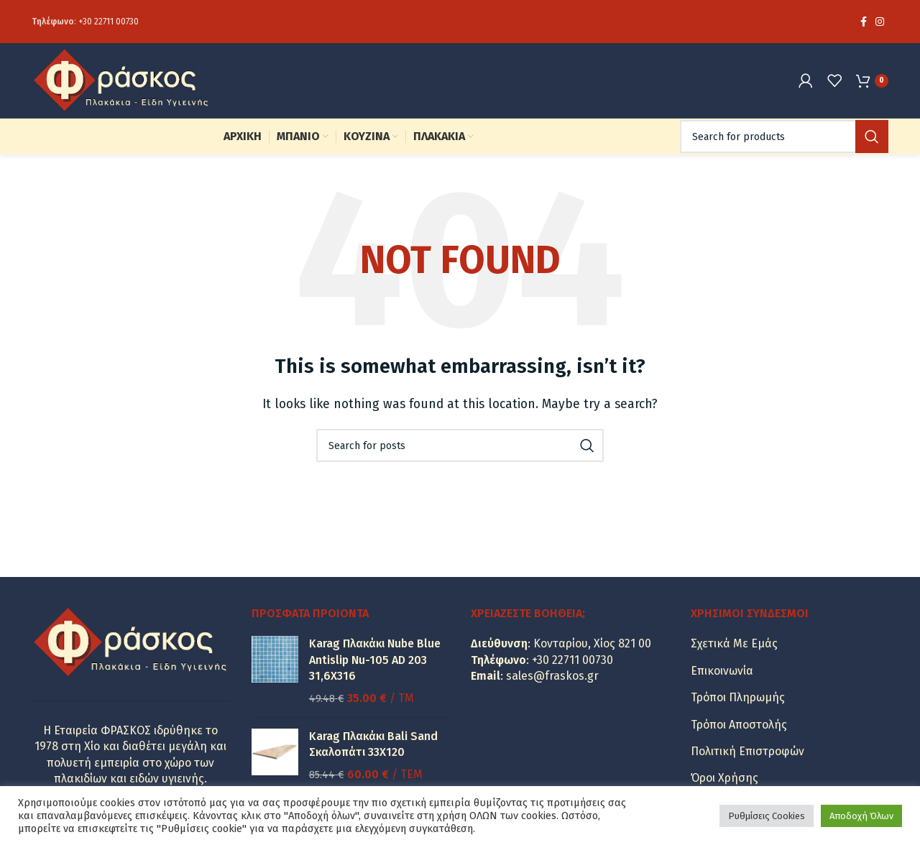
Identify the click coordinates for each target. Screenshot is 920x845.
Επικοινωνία (722, 671)
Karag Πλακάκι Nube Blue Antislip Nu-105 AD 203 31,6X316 (375, 660)
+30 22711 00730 (108, 22)
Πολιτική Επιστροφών (747, 751)
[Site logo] (121, 79)
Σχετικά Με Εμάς (734, 643)
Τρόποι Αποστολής (739, 724)
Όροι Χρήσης (724, 778)
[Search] (784, 136)
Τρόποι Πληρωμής (738, 697)
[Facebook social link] (863, 21)
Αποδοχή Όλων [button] (861, 816)
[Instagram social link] (879, 21)
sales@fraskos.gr (552, 676)
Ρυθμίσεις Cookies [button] (766, 816)
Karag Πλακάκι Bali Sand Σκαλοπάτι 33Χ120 (373, 744)
